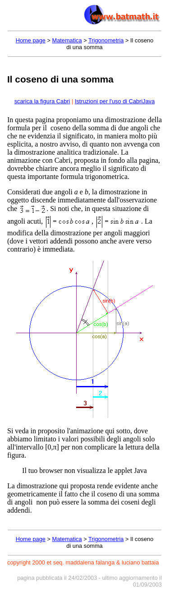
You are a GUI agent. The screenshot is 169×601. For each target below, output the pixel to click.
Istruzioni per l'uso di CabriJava (115, 101)
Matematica (67, 40)
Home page (31, 40)
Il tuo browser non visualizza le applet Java (84, 470)
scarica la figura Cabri (42, 101)
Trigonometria (105, 40)
